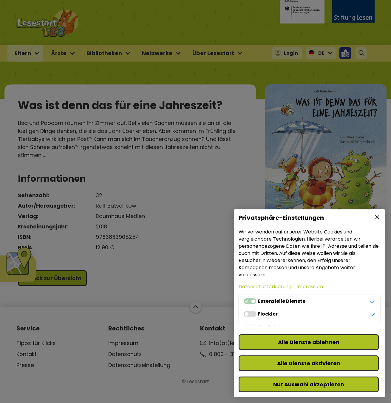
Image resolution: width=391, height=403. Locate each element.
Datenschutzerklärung (265, 286)
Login (291, 53)
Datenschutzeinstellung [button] (139, 365)
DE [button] (321, 53)
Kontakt (26, 354)
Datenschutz (125, 354)
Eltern (23, 53)
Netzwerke (157, 53)
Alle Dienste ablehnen (308, 342)
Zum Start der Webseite (195, 307)
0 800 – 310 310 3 (230, 354)
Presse (25, 365)
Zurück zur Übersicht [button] (52, 278)
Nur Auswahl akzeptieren (308, 384)
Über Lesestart (213, 53)
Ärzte (59, 53)
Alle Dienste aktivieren (308, 363)
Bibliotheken (104, 53)
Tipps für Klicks (36, 343)
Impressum (123, 343)
